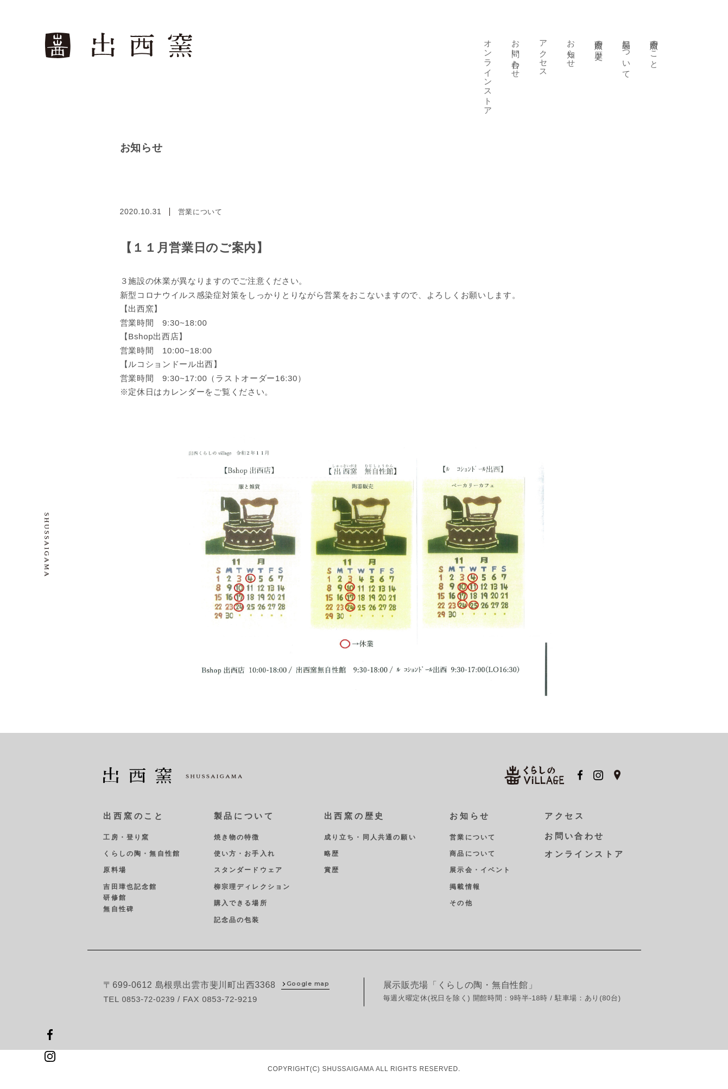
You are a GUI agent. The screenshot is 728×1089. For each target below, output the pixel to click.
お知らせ (572, 47)
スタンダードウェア (246, 868)
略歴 (328, 852)
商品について (468, 852)
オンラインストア (490, 71)
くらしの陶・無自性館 (141, 852)
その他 (456, 901)
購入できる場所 (239, 901)
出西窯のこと (654, 48)
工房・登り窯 (126, 835)
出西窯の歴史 (600, 38)
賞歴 (328, 868)
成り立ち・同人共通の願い (367, 835)
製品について (627, 52)
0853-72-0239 (149, 997)
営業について (468, 835)
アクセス (545, 52)
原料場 (114, 868)
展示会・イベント (476, 868)
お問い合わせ (517, 52)
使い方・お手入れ (243, 852)
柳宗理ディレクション (250, 884)
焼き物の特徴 (235, 835)
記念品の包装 (235, 918)
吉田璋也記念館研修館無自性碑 (130, 896)
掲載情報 (460, 884)
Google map (308, 982)
